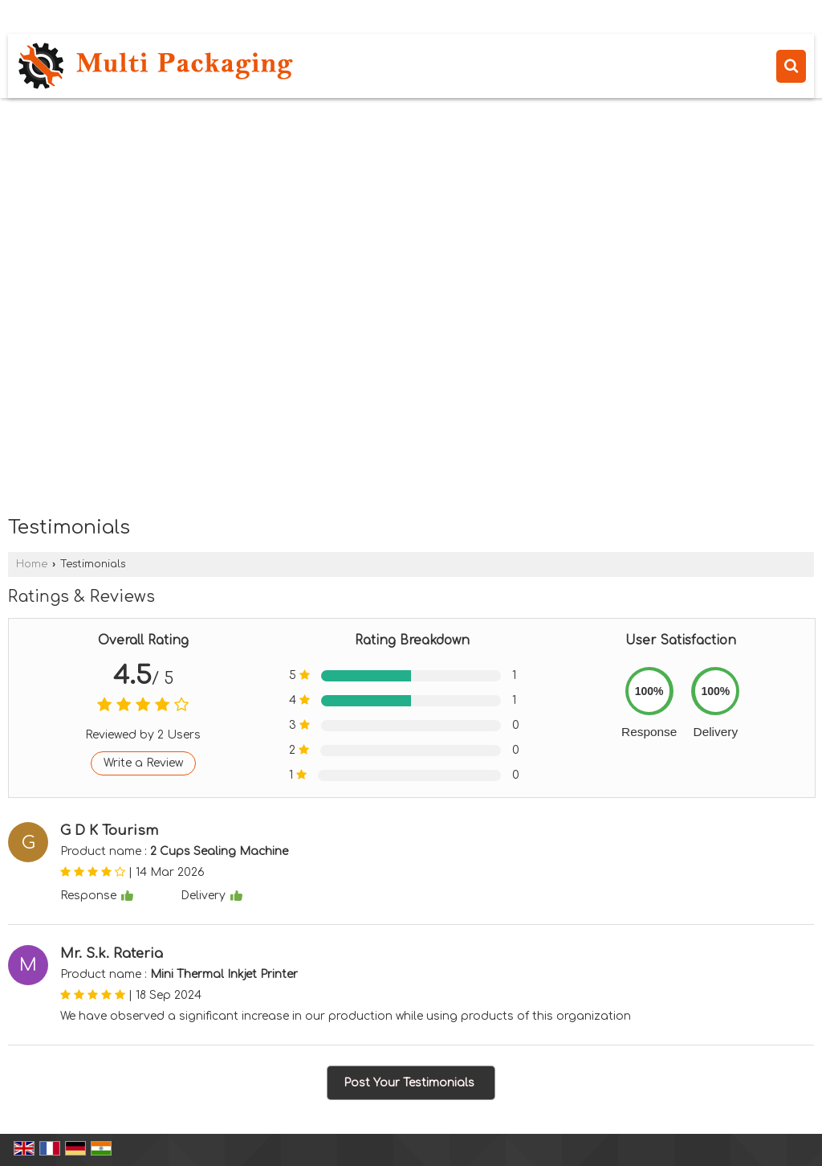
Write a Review (143, 763)
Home (31, 564)
